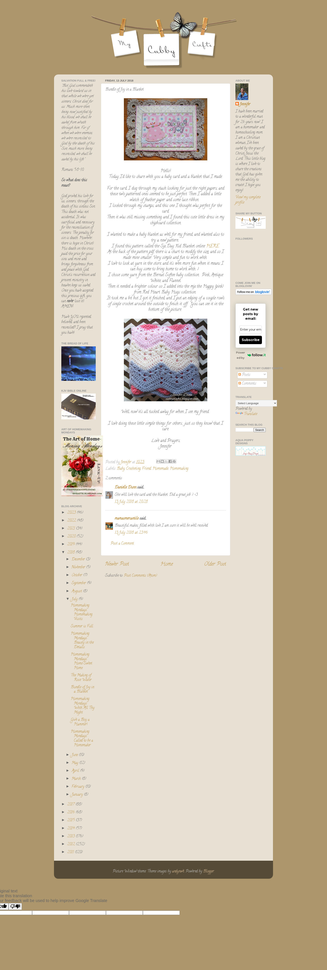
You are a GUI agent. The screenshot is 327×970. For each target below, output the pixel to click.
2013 (71, 836)
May (75, 763)
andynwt (178, 871)
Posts (244, 375)
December (79, 559)
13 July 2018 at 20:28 (131, 502)
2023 (72, 513)
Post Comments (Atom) (140, 576)
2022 (72, 521)
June (75, 755)
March (77, 779)
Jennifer (245, 104)
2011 (71, 852)
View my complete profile (247, 200)
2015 (71, 820)
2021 (71, 529)
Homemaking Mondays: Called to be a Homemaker (82, 738)
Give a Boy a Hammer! (80, 722)
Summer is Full (82, 626)
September (79, 583)
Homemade (160, 469)
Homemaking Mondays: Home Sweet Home (81, 661)
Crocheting (133, 469)
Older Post (215, 564)
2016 (71, 812)
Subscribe (251, 340)
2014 (71, 829)
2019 (71, 544)
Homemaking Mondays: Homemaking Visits (81, 612)
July (75, 599)
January (78, 795)
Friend (146, 469)
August (77, 591)
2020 (72, 537)
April (76, 771)
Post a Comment (122, 544)
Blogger (208, 871)
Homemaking (179, 469)
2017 (71, 805)
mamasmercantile (126, 519)
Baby (121, 469)
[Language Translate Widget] (256, 403)
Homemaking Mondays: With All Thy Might (82, 706)
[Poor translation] (15, 906)
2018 (71, 553)
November (79, 567)
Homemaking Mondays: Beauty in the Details (82, 640)
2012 (71, 844)
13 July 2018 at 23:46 (131, 533)
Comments (247, 384)
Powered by (251, 355)
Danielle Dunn (125, 488)
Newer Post (117, 564)
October (77, 575)
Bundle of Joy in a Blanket (82, 689)
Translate (246, 414)
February (78, 787)
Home (166, 564)
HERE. (212, 246)
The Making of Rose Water (81, 678)
